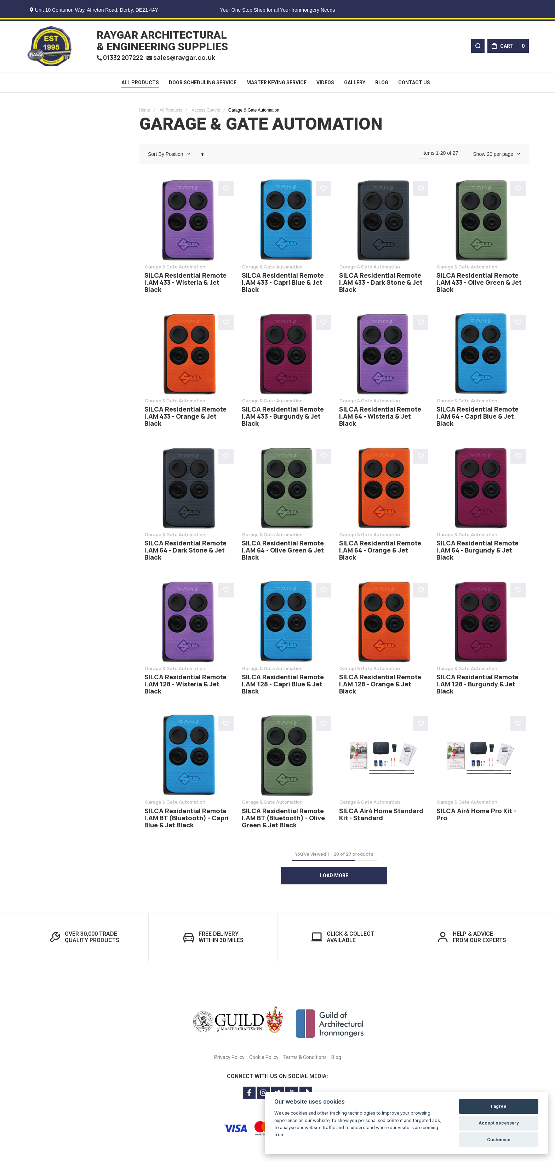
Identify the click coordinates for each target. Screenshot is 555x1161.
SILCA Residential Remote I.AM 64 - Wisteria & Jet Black (380, 418)
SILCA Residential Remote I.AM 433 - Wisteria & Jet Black (185, 284)
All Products (171, 111)
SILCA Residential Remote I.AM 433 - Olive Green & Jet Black (479, 284)
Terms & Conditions (305, 1058)
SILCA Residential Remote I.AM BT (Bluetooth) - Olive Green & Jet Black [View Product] (285, 757)
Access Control (205, 111)
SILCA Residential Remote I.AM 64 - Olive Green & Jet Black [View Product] (285, 489)
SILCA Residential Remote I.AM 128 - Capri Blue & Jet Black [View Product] (285, 623)
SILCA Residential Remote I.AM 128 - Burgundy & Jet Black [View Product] (480, 623)
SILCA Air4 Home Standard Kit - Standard (381, 815)
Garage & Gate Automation (175, 268)
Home (144, 111)
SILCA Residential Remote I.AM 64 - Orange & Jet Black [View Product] (382, 489)
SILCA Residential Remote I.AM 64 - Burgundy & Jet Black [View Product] (480, 489)
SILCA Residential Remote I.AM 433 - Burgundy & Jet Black (283, 418)
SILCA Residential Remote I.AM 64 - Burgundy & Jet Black (477, 551)
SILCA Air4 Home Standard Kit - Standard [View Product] (382, 757)
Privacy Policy (229, 1058)
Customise (498, 1139)
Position (175, 155)
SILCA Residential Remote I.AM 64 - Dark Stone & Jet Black (185, 551)
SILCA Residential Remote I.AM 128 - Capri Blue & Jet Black (283, 685)
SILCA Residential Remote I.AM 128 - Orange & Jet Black (380, 685)
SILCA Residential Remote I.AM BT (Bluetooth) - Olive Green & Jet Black (283, 819)
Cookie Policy (264, 1058)
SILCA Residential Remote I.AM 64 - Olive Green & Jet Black (283, 551)
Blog (336, 1058)
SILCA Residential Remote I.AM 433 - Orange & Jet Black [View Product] (188, 355)
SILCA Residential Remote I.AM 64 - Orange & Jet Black (380, 551)
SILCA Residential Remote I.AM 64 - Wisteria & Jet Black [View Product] (382, 355)
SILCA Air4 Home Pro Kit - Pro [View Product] (480, 757)
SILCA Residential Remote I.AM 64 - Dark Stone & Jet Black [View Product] (188, 489)
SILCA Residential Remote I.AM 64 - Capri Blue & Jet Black (477, 418)
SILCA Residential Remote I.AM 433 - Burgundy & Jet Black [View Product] (285, 355)
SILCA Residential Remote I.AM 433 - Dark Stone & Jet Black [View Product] (382, 221)
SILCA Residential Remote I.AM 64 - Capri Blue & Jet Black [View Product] (480, 355)
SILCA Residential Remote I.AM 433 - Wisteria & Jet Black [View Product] (188, 221)
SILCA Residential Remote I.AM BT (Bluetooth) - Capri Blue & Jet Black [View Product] (188, 757)
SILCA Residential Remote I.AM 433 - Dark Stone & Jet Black (381, 284)
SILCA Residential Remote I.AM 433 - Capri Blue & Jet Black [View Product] (285, 221)
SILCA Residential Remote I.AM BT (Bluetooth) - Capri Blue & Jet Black (186, 819)
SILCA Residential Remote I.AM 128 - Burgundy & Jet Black (477, 685)
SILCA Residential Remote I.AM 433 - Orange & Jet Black (185, 418)
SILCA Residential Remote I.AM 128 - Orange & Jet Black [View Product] (382, 623)
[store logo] (49, 47)
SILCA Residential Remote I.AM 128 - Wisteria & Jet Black (185, 685)
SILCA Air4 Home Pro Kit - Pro (476, 815)
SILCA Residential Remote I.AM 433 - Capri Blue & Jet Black (283, 284)
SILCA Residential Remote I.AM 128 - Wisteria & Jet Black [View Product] (188, 623)
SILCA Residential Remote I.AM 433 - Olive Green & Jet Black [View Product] (480, 221)
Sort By (156, 155)
